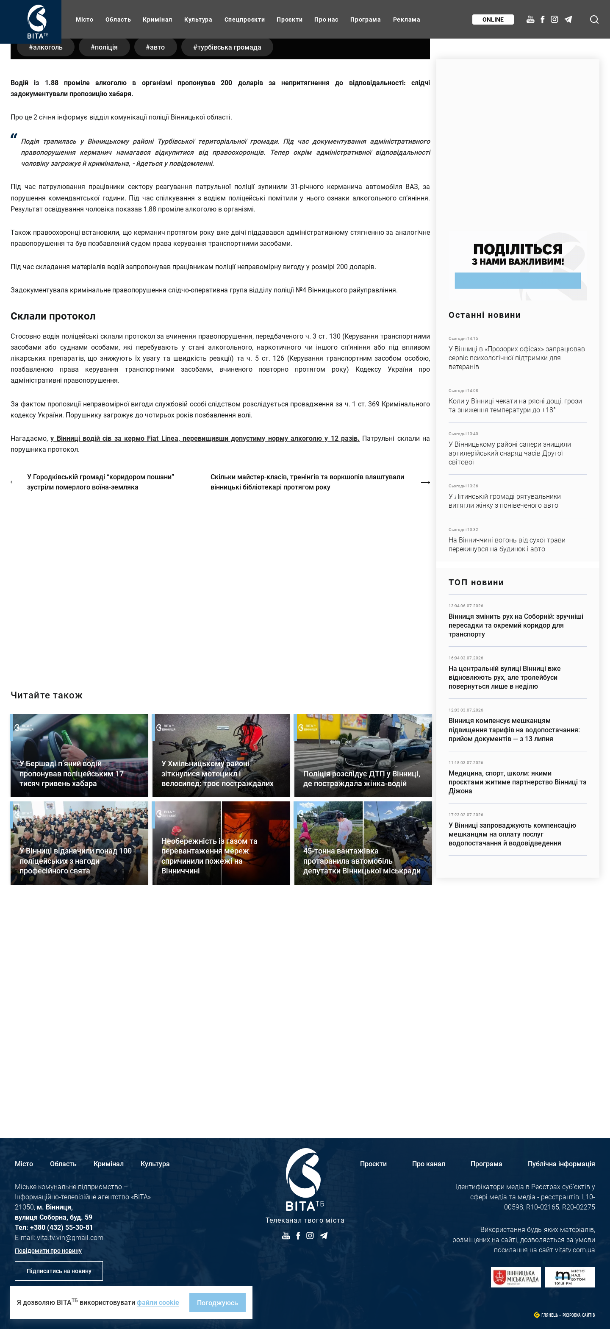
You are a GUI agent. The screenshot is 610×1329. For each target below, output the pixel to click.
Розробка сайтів (579, 1315)
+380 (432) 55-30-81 (61, 1227)
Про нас (326, 19)
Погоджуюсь (217, 1302)
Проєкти (289, 19)
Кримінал (157, 19)
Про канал (428, 1163)
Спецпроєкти (245, 19)
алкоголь (49, 256)
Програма (365, 19)
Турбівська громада (236, 256)
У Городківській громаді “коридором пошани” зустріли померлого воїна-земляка (101, 691)
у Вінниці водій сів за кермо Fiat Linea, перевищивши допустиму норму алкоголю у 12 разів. (205, 647)
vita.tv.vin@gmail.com (70, 1237)
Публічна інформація (561, 1163)
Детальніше (518, 353)
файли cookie (158, 1302)
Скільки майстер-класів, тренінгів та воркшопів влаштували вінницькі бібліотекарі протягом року (308, 691)
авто (162, 256)
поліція (109, 256)
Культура (198, 19)
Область (118, 19)
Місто (85, 19)
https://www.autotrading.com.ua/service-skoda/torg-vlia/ (517, 140)
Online (492, 19)
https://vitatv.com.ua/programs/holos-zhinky (220, 792)
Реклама (407, 19)
